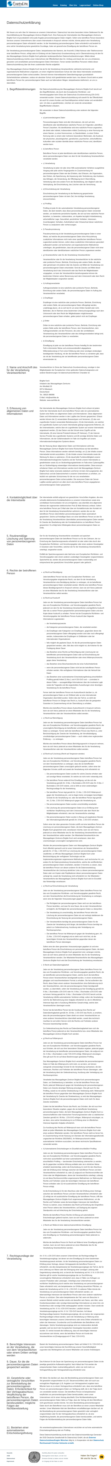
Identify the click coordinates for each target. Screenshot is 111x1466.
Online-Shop (98, 5)
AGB (8, 1456)
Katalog (63, 5)
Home (55, 5)
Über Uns (73, 5)
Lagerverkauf (85, 5)
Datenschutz (11, 1458)
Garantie (9, 1453)
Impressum (10, 1461)
